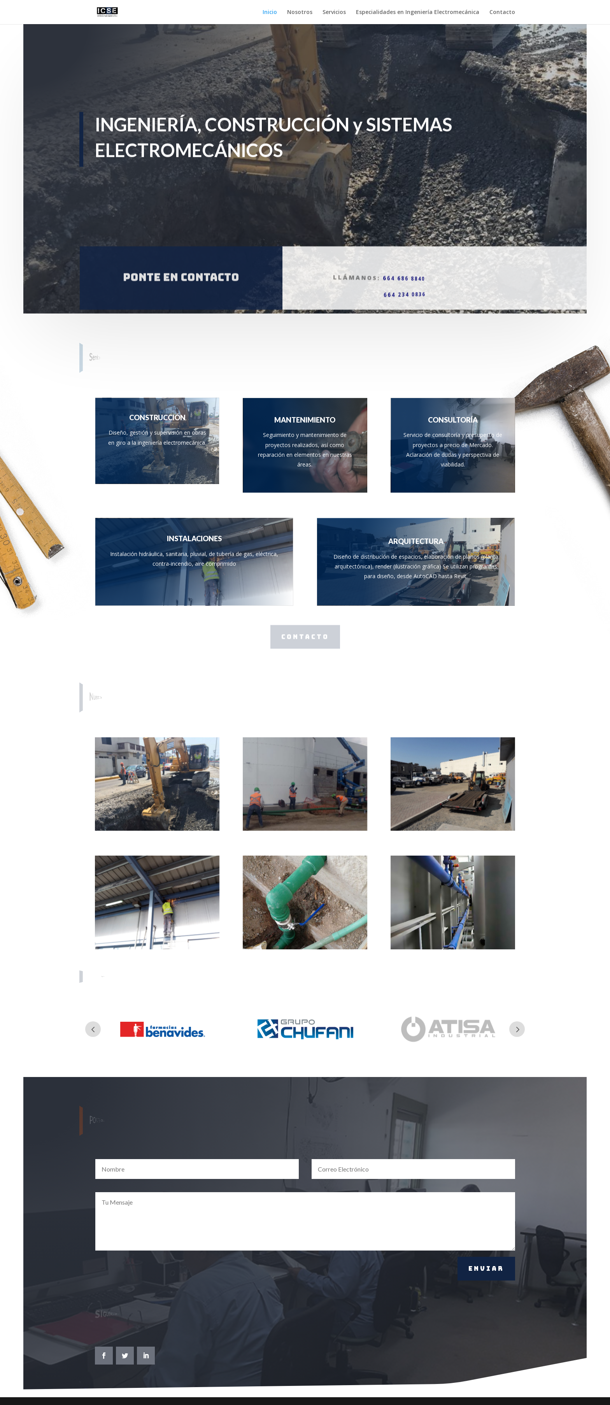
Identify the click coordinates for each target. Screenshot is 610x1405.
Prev (93, 1029)
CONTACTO (305, 636)
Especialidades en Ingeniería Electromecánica (417, 12)
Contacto (502, 12)
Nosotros (299, 12)
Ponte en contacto (181, 263)
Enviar (486, 1269)
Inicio (270, 12)
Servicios (334, 12)
